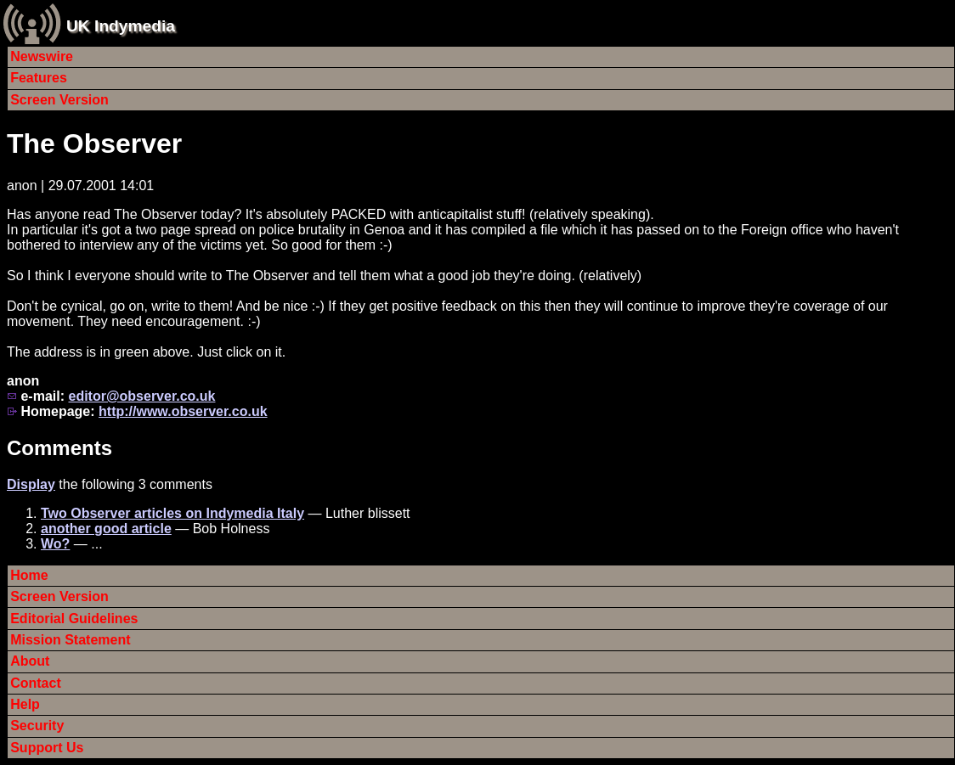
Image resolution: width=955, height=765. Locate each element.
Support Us (46, 747)
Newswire (41, 56)
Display (31, 484)
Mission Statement (70, 640)
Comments (59, 447)
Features (38, 77)
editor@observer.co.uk (141, 396)
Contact (35, 683)
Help (25, 704)
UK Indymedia (120, 26)
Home (29, 575)
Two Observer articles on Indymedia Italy (172, 513)
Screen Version (59, 100)
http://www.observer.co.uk (183, 411)
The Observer (94, 143)
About (29, 661)
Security (37, 725)
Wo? (55, 544)
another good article (106, 528)
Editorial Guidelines (74, 618)
